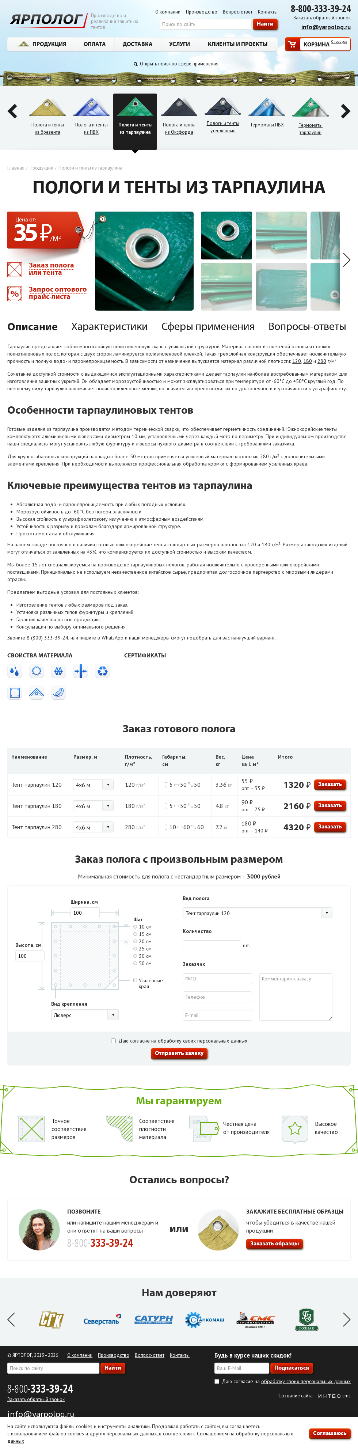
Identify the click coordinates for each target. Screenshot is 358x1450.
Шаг (138, 919)
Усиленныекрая (148, 983)
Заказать (330, 783)
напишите (89, 1222)
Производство (201, 12)
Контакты (268, 12)
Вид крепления (69, 1004)
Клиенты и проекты (238, 44)
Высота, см (28, 945)
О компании (167, 12)
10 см (142, 927)
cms (346, 1396)
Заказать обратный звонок (322, 18)
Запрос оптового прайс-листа (58, 292)
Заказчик (194, 964)
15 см (142, 934)
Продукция (41, 44)
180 (307, 361)
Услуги (179, 44)
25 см (142, 949)
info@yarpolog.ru (326, 27)
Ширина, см (84, 902)
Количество (197, 931)
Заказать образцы (274, 1243)
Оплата (95, 44)
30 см (142, 956)
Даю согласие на (179, 1040)
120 (296, 361)
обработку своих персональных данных (202, 1040)
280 (321, 361)
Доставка (138, 44)
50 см (142, 963)
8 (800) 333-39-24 (47, 637)
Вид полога (196, 898)
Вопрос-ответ (237, 12)
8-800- (40, 1388)
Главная (15, 168)
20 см (142, 941)
